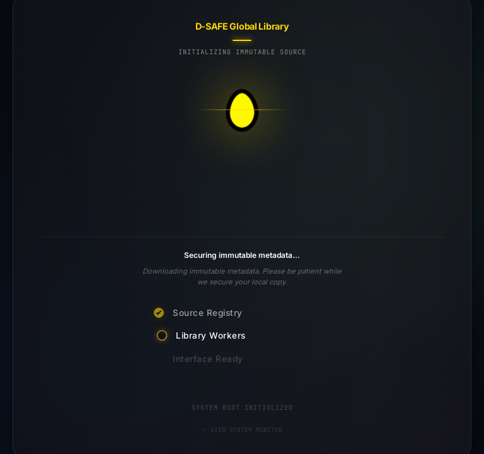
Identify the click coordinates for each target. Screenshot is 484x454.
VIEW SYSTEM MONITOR (242, 430)
